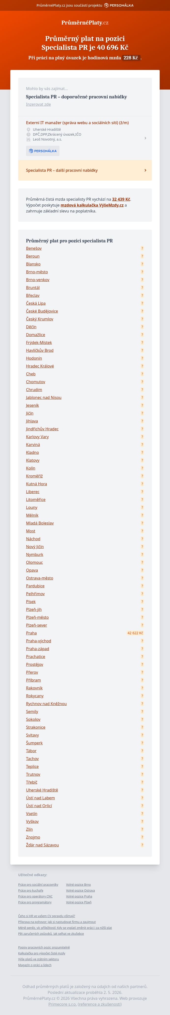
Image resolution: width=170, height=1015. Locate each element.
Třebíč (31, 782)
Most (30, 531)
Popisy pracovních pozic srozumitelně (44, 947)
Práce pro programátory (35, 902)
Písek (31, 601)
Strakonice (35, 727)
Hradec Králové (40, 366)
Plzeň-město (37, 617)
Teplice (32, 766)
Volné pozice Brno (78, 885)
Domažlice (35, 334)
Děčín (31, 327)
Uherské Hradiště (42, 790)
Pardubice (35, 586)
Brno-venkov (37, 279)
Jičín (29, 413)
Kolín (30, 468)
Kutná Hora (36, 484)
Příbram (33, 680)
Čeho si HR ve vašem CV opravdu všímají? (46, 916)
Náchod (33, 538)
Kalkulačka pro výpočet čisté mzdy (41, 953)
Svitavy (32, 735)
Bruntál (33, 287)
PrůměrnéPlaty (85, 22)
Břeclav (33, 295)
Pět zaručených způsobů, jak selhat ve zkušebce (51, 934)
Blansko (33, 264)
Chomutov (35, 381)
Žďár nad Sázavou (42, 845)
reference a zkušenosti (99, 1004)
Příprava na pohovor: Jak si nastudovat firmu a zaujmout (57, 922)
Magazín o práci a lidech (35, 965)
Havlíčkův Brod (40, 350)
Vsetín (31, 813)
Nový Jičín (35, 546)
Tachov (32, 758)
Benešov (34, 248)
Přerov (32, 672)
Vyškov (32, 821)
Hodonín (34, 358)
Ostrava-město (39, 578)
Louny (31, 507)
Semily (32, 711)
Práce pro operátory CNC (35, 896)
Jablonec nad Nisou (43, 397)
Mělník (32, 515)
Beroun (33, 256)
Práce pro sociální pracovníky (38, 885)
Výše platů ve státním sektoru (38, 959)
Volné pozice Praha (79, 896)
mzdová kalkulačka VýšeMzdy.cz (92, 205)
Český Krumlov (39, 319)
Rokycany (34, 696)
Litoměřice (35, 499)
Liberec (32, 491)
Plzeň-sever (36, 625)
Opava (32, 570)
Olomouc (34, 562)
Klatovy (32, 460)
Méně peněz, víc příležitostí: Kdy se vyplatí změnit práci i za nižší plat (65, 928)
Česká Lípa (36, 303)
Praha (31, 633)
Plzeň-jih (34, 609)
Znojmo (33, 837)
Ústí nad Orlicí (39, 805)
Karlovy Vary (37, 436)
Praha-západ (37, 648)
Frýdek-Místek (39, 342)
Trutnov (33, 774)
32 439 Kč (121, 199)
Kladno (32, 452)
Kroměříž (34, 476)
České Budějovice (42, 311)
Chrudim (34, 389)
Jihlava (32, 421)
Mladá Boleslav (40, 523)
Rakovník (34, 688)
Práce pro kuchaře (30, 890)
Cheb (31, 374)
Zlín (29, 829)
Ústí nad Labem (40, 798)
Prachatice (35, 656)
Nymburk (34, 554)
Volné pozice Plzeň (79, 902)
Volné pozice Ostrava (80, 890)
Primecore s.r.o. (62, 1004)
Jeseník (32, 405)
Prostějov (34, 664)
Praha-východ (38, 641)
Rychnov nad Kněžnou (46, 703)
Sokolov (33, 719)
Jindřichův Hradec (42, 429)
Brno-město (37, 272)
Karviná (33, 444)
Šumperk (34, 743)
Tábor (31, 750)
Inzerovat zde (38, 104)
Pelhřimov (35, 593)
